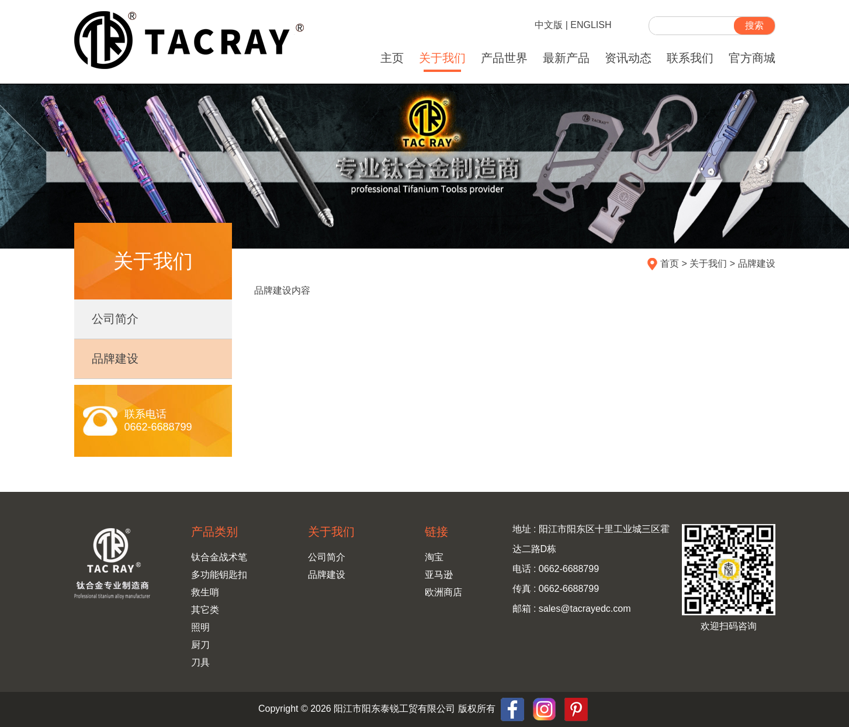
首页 (669, 263)
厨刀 (200, 645)
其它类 (205, 610)
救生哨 (205, 592)
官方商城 (752, 57)
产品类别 (214, 531)
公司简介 (115, 318)
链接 (436, 531)
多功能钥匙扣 (219, 575)
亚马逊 (439, 575)
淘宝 (434, 557)
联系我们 (690, 57)
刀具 (200, 662)
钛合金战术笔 (219, 557)
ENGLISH (590, 25)
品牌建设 (115, 358)
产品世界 (504, 57)
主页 (392, 57)
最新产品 (566, 57)
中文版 (549, 25)
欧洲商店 (443, 592)
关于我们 (442, 57)
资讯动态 (628, 57)
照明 (200, 627)
